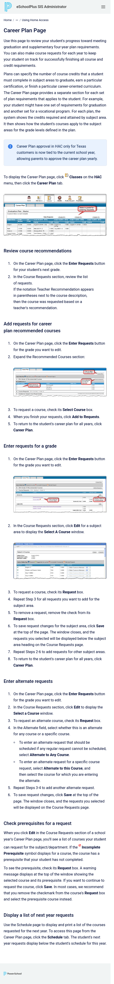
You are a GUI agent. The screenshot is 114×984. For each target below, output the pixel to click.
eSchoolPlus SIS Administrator (41, 7)
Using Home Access (35, 20)
